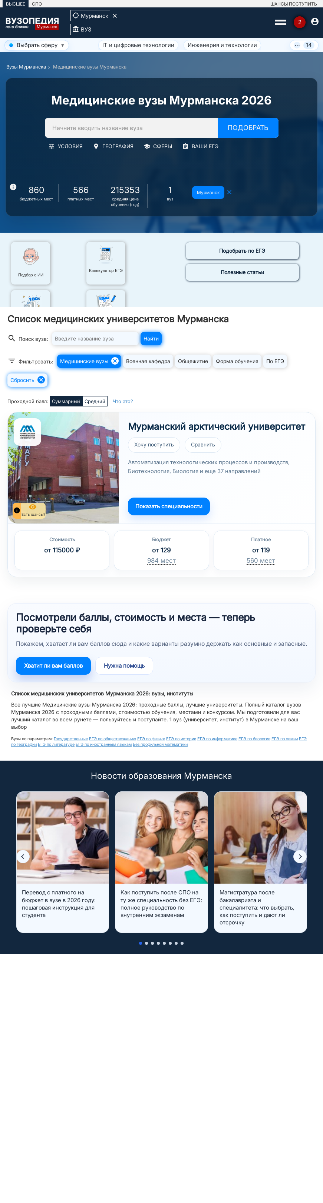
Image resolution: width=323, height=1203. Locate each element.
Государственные (71, 738)
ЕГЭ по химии (284, 738)
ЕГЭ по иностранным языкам (104, 744)
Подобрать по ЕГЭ (242, 250)
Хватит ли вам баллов (53, 665)
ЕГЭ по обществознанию (112, 738)
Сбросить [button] (28, 379)
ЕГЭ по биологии (254, 738)
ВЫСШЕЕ (15, 4)
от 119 (261, 550)
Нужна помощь (124, 665)
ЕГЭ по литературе (56, 744)
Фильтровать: (30, 360)
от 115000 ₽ (62, 550)
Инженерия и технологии (222, 45)
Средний (95, 401)
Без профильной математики (160, 744)
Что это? (123, 401)
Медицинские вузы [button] (89, 360)
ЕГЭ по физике (151, 738)
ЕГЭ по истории (181, 738)
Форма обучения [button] (237, 361)
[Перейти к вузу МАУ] (63, 468)
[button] (23, 856)
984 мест (161, 560)
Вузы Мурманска (26, 67)
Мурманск (208, 192)
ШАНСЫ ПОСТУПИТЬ (293, 4)
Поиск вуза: (27, 338)
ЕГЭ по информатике (217, 738)
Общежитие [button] (193, 361)
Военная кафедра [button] (148, 361)
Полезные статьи (242, 272)
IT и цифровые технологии (138, 45)
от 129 (161, 550)
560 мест (261, 560)
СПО (37, 4)
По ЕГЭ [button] (275, 361)
